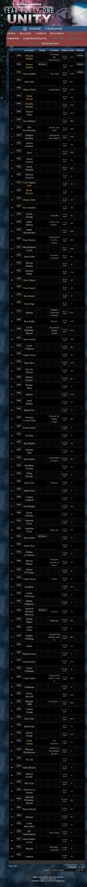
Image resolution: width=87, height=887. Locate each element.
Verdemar (29, 687)
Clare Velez (29, 678)
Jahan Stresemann (29, 231)
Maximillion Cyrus (29, 249)
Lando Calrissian (29, 595)
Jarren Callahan (29, 669)
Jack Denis (29, 459)
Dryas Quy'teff (29, 695)
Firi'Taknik (29, 506)
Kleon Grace (29, 653)
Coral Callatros (29, 347)
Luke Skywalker (29, 825)
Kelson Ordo (29, 113)
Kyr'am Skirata (29, 371)
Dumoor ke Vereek (29, 791)
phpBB (45, 881)
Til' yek (29, 759)
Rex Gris (29, 783)
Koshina (29, 586)
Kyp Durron (29, 240)
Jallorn (29, 394)
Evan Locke (29, 427)
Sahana (29, 312)
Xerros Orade (29, 734)
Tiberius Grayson (29, 176)
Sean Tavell (29, 339)
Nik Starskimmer (29, 129)
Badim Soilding (29, 637)
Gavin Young (29, 215)
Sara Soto (29, 718)
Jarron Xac (29, 545)
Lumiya (29, 856)
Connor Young (29, 710)
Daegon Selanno (29, 137)
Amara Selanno (29, 144)
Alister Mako (29, 620)
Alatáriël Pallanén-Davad (29, 800)
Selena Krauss (29, 378)
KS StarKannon (29, 833)
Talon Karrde (29, 475)
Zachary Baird (29, 272)
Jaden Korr (29, 490)
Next (83, 867)
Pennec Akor (29, 386)
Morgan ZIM (29, 703)
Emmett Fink (29, 451)
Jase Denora (29, 121)
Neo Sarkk (29, 321)
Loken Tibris (29, 628)
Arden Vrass (29, 355)
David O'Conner (29, 571)
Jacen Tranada (29, 168)
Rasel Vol (29, 410)
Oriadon (29, 435)
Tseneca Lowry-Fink (29, 419)
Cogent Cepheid (29, 498)
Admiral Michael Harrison (29, 611)
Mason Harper (29, 562)
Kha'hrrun (29, 726)
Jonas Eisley (29, 661)
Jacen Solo (29, 537)
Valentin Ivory (29, 522)
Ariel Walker (29, 402)
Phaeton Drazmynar (29, 751)
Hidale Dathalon (29, 602)
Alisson (29, 817)
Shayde (29, 848)
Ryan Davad (29, 809)
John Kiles (29, 256)
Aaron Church (29, 160)
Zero (29, 152)
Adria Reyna (29, 767)
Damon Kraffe (29, 775)
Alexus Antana (29, 264)
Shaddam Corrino (29, 467)
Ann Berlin (29, 443)
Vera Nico (29, 363)
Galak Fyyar (29, 579)
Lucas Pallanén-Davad (29, 330)
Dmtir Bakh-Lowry (29, 840)
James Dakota (29, 223)
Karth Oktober (29, 514)
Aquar (29, 646)
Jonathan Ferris (29, 530)
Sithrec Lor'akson (29, 553)
